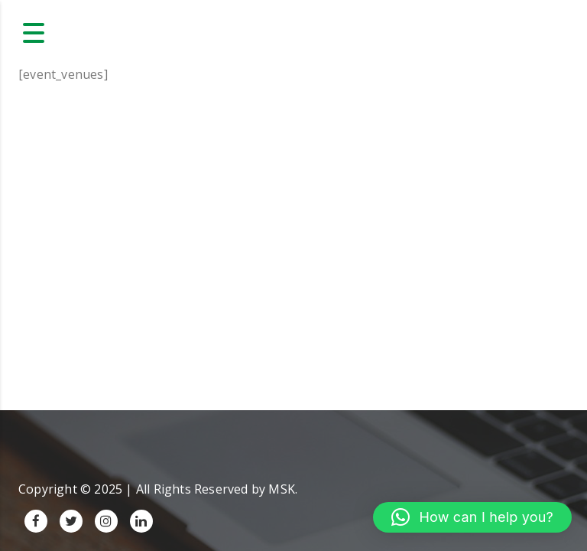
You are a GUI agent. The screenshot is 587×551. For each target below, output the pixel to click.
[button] (472, 517)
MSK (281, 489)
